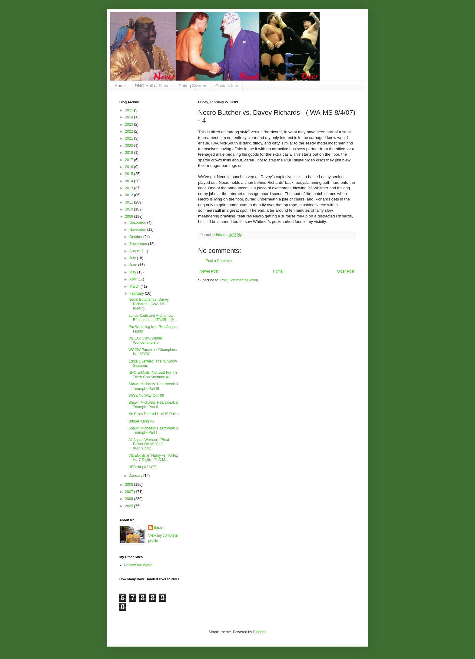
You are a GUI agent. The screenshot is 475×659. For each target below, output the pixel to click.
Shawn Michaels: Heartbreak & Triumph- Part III (153, 386)
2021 (129, 138)
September (138, 244)
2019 (129, 153)
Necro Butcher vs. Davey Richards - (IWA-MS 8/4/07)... (148, 303)
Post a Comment (219, 261)
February (137, 293)
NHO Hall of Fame (152, 85)
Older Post (345, 271)
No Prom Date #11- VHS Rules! (154, 414)
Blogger (259, 632)
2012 (129, 195)
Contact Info (226, 85)
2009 (129, 216)
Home (120, 85)
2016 (129, 167)
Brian (159, 527)
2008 (129, 484)
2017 (129, 160)
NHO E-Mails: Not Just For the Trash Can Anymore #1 (153, 374)
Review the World (138, 565)
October (136, 237)
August (135, 251)
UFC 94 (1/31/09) (142, 467)
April (133, 279)
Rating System (192, 85)
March (135, 286)
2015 (129, 174)
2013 (129, 188)
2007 (129, 492)
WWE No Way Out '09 (146, 395)
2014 (129, 181)
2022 (129, 131)
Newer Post (209, 271)
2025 (129, 110)
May (133, 272)
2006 (129, 499)
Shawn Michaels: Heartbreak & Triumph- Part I (153, 430)
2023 (129, 124)
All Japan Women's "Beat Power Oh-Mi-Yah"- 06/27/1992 (148, 444)
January (136, 476)
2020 (129, 146)
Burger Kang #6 (141, 421)
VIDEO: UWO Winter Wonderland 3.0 (145, 340)
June (133, 265)
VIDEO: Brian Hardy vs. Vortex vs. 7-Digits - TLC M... (153, 457)
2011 (129, 202)
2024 (129, 117)
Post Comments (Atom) (239, 280)
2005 (129, 506)
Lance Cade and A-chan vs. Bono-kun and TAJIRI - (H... (153, 317)
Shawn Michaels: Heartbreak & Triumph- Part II (153, 404)
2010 (129, 209)
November (138, 229)
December (138, 222)
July (133, 258)
